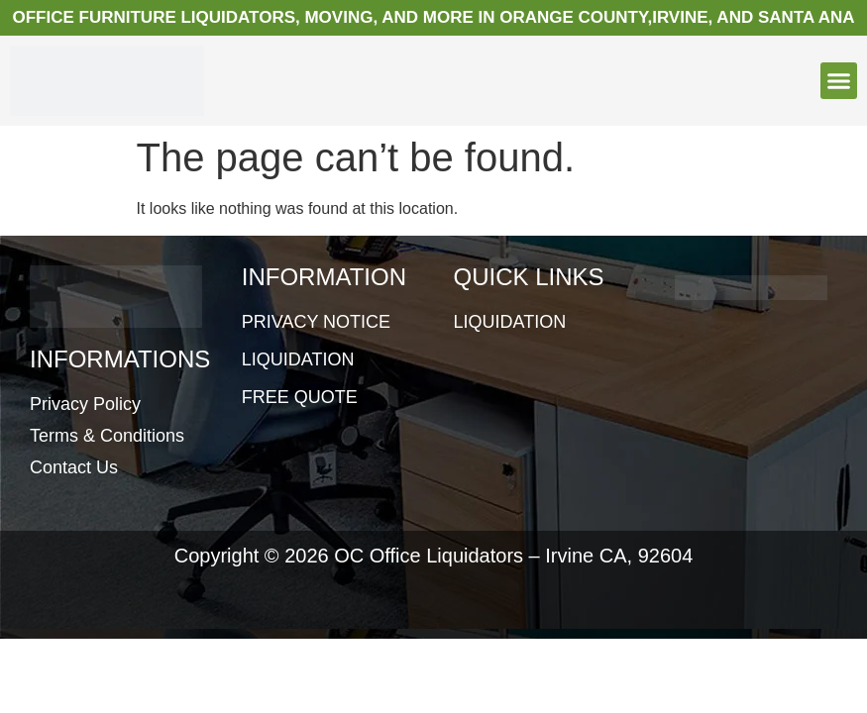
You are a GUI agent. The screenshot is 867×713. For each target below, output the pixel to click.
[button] (839, 81)
